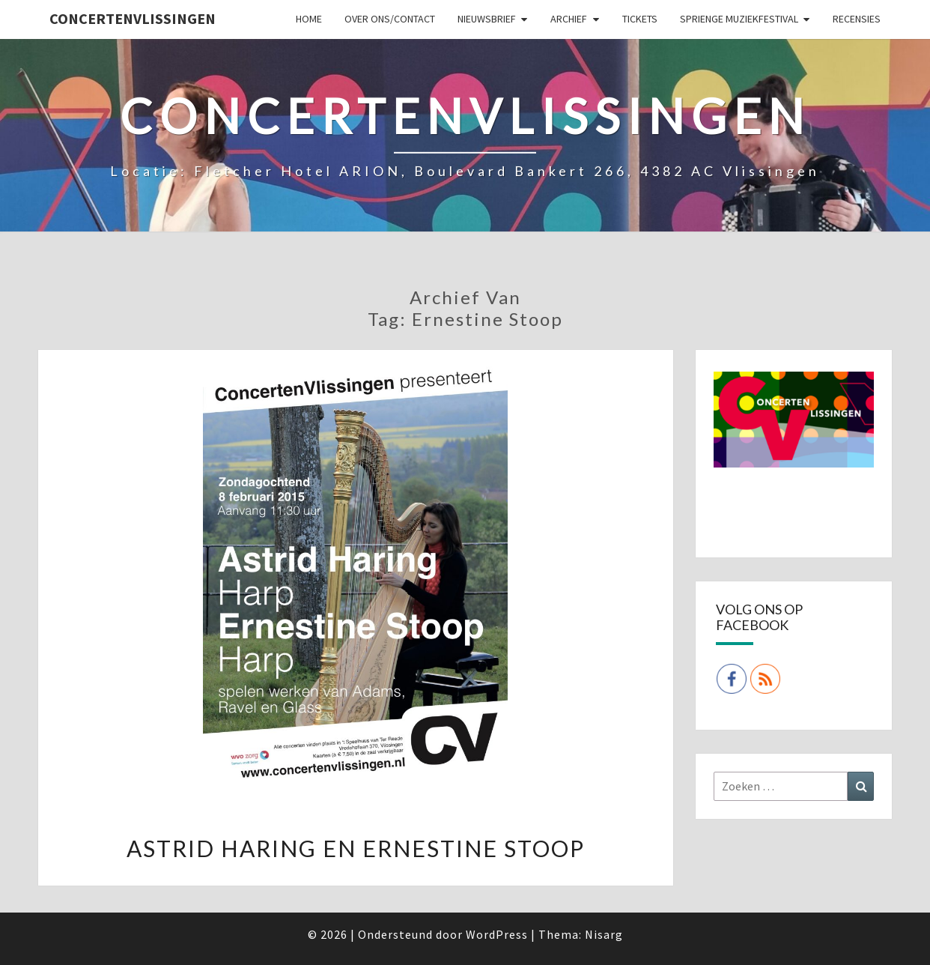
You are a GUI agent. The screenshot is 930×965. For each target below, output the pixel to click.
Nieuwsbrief (487, 18)
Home (309, 18)
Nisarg (604, 934)
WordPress (497, 934)
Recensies (857, 18)
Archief (568, 18)
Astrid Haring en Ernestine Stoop (356, 848)
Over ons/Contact (389, 18)
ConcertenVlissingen (132, 18)
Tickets (639, 18)
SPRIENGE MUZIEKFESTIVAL (739, 18)
